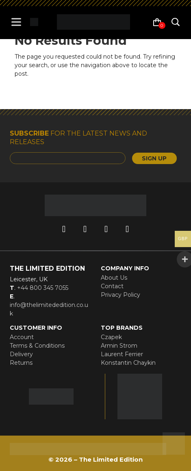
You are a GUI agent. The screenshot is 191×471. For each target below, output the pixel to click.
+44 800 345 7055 (41, 287)
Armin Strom (119, 345)
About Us (114, 277)
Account (22, 337)
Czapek (111, 337)
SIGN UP (154, 158)
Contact (112, 286)
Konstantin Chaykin (128, 362)
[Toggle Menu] (17, 22)
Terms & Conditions (37, 345)
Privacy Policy (120, 294)
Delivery (21, 354)
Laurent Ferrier (122, 354)
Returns (21, 362)
